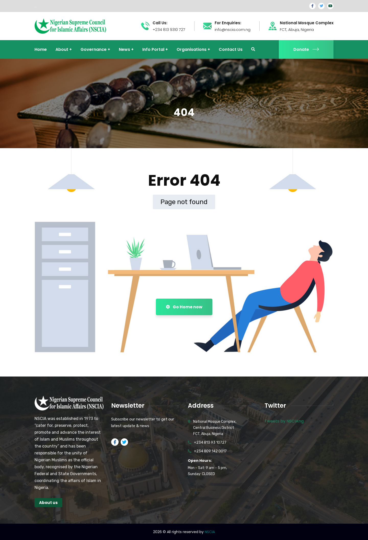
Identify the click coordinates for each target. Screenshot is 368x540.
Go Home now (184, 307)
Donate (306, 49)
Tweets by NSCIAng (284, 421)
